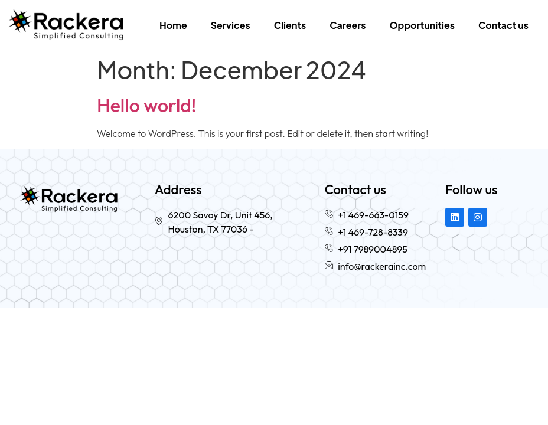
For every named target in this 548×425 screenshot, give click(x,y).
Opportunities (422, 25)
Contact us (503, 25)
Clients (290, 25)
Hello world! (146, 105)
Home (173, 25)
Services (230, 25)
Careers (348, 25)
